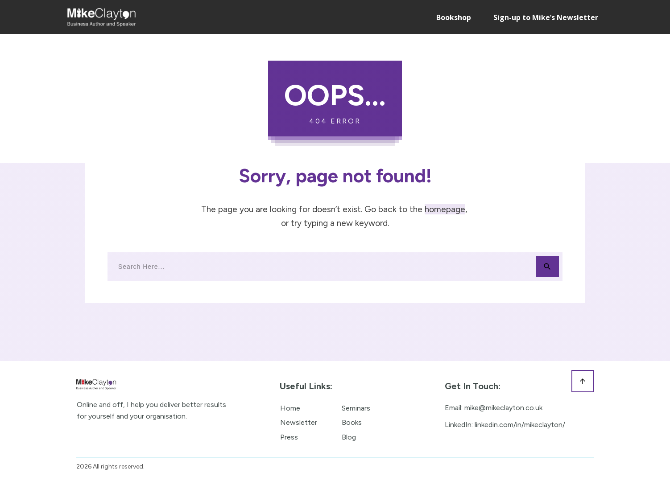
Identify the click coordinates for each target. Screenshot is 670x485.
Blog (349, 437)
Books (352, 422)
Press (289, 437)
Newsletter (298, 422)
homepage (445, 209)
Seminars (356, 408)
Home (290, 408)
